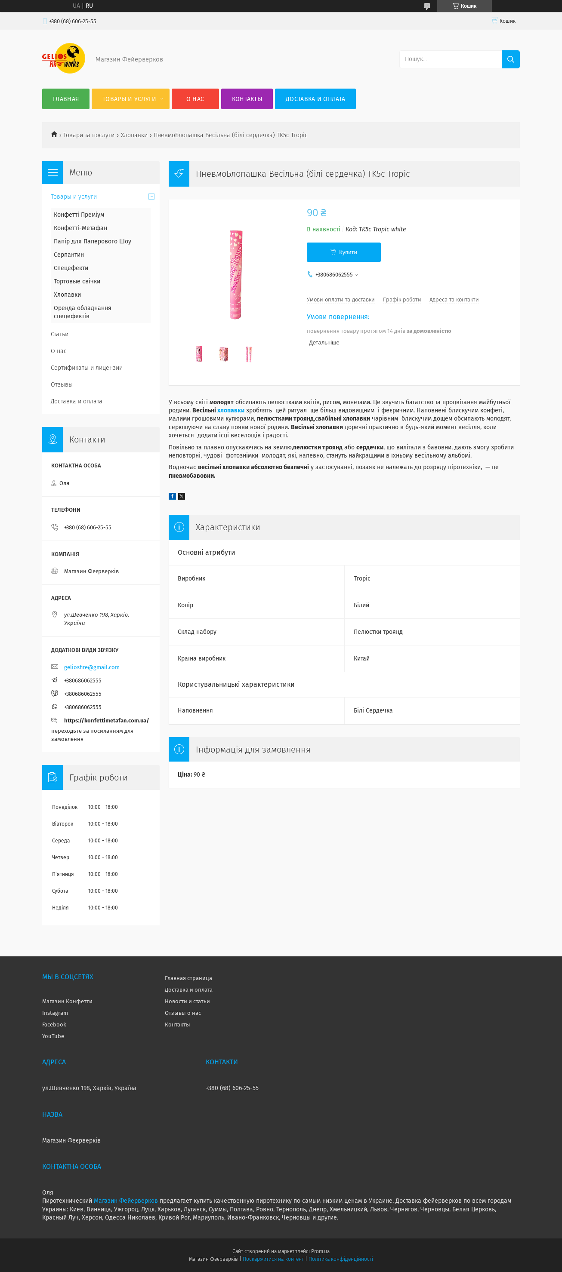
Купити (348, 252)
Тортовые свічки (77, 281)
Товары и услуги (129, 99)
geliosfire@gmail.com (92, 667)
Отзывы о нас (183, 1013)
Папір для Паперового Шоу (92, 241)
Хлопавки (134, 135)
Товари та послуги (88, 135)
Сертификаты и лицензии (87, 368)
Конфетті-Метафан (80, 228)
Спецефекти (71, 268)
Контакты (247, 99)
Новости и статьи (187, 1001)
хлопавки (230, 410)
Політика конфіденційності (341, 1259)
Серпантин (69, 254)
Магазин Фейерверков (126, 1200)
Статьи (59, 334)
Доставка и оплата (315, 99)
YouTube (53, 1036)
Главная (66, 99)
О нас (195, 99)
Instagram (55, 1013)
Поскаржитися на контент (273, 1259)
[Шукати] (511, 59)
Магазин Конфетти (67, 1001)
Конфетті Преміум (79, 214)
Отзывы (62, 384)
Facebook (54, 1024)
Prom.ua (320, 1251)
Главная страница (188, 978)
